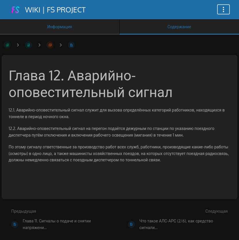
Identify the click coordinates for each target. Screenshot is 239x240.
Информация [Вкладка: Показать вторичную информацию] (59, 26)
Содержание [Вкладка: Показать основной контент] (179, 26)
